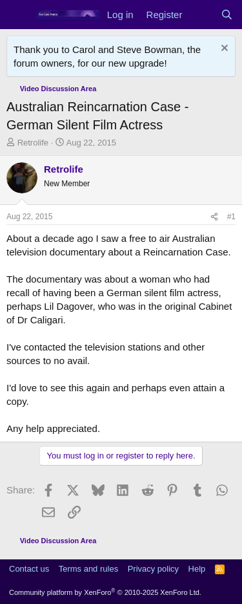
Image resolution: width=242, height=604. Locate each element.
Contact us (29, 569)
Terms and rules (88, 569)
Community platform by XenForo (105, 592)
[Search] (226, 15)
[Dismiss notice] (222, 49)
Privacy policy (153, 569)
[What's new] (201, 15)
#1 (231, 216)
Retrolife (32, 142)
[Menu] (18, 15)
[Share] (214, 217)
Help (197, 569)
